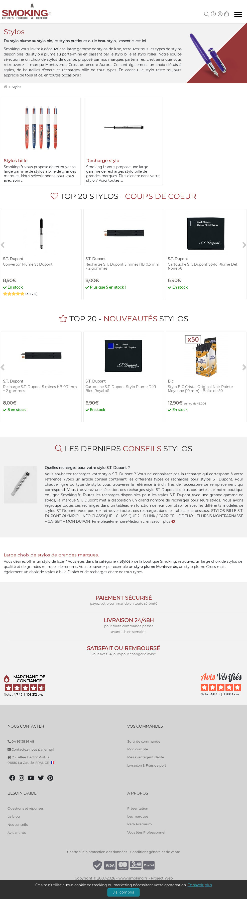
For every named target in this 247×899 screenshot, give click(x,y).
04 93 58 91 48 (21, 741)
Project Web (162, 878)
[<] (2, 245)
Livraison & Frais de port (146, 765)
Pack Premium (139, 824)
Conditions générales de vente (155, 852)
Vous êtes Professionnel (146, 832)
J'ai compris (123, 892)
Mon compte (137, 749)
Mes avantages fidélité (145, 757)
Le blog (14, 816)
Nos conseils (18, 825)
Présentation (137, 808)
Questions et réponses (26, 808)
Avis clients (17, 833)
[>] (244, 245)
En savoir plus (200, 885)
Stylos (16, 87)
